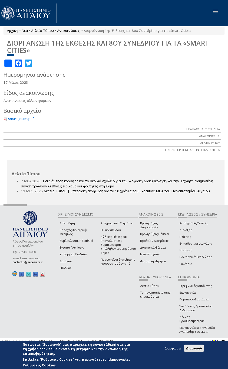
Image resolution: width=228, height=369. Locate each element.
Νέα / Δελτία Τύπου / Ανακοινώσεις (51, 30)
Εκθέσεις (185, 237)
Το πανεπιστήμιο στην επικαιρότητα (155, 295)
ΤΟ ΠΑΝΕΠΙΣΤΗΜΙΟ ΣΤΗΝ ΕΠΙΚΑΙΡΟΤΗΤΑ (192, 150)
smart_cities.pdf (21, 118)
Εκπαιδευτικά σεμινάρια (195, 244)
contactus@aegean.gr (28, 262)
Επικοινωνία (187, 293)
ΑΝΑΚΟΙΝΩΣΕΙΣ (209, 136)
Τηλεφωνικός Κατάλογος (195, 286)
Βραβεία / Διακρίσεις (154, 241)
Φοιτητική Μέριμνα (153, 261)
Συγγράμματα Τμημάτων (117, 223)
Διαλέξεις (185, 230)
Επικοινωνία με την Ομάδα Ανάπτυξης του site (197, 330)
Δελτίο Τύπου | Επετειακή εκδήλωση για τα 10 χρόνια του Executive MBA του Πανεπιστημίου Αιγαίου (127, 191)
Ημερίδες (185, 250)
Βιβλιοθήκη (67, 223)
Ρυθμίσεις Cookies (39, 365)
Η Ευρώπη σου (111, 230)
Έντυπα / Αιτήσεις (72, 247)
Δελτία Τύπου (149, 286)
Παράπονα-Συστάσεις (194, 299)
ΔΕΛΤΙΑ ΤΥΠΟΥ (210, 143)
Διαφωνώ (194, 348)
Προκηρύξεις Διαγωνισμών (149, 225)
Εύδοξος (65, 268)
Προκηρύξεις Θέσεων (154, 234)
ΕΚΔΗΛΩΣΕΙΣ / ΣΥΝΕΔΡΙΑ (203, 129)
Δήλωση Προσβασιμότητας (191, 319)
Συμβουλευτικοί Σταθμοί (76, 241)
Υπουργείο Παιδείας (73, 254)
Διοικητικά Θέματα (153, 247)
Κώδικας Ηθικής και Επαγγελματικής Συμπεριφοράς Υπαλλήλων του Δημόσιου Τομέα (118, 245)
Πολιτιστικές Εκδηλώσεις (195, 257)
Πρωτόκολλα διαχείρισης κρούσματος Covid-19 (118, 262)
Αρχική (12, 30)
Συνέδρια (185, 264)
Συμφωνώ (173, 348)
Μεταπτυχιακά (150, 254)
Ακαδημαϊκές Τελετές (193, 223)
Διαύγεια (66, 261)
